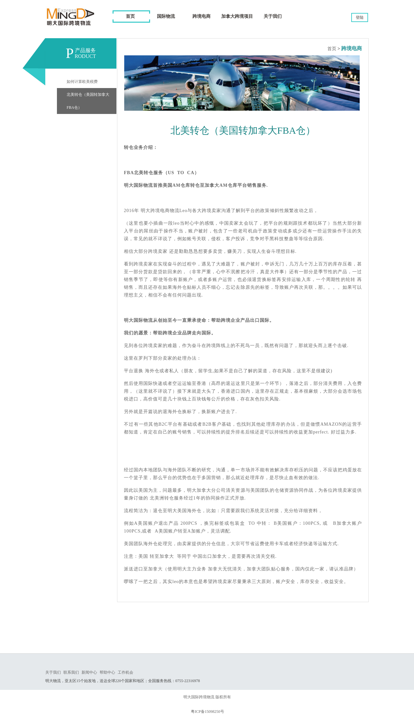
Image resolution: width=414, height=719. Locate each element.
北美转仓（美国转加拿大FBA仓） (88, 101)
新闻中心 (89, 672)
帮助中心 (107, 672)
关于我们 (53, 672)
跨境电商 (351, 48)
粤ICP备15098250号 (207, 711)
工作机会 (125, 672)
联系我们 (71, 672)
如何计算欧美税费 (82, 81)
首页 (130, 16)
